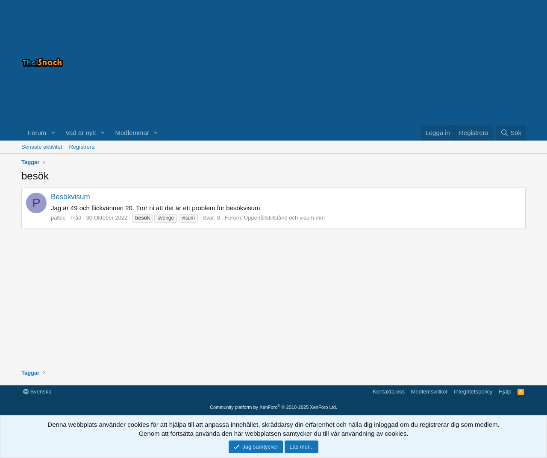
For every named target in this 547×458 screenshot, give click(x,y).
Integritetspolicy (473, 391)
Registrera (81, 147)
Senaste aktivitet (41, 147)
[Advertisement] (419, 62)
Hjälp (505, 391)
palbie (58, 217)
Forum (37, 132)
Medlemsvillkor (429, 391)
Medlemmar (132, 132)
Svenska (37, 391)
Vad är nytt (80, 132)
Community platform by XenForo (273, 407)
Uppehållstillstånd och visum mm (284, 217)
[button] (53, 133)
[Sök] (511, 133)
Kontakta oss (389, 391)
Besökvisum (70, 197)
